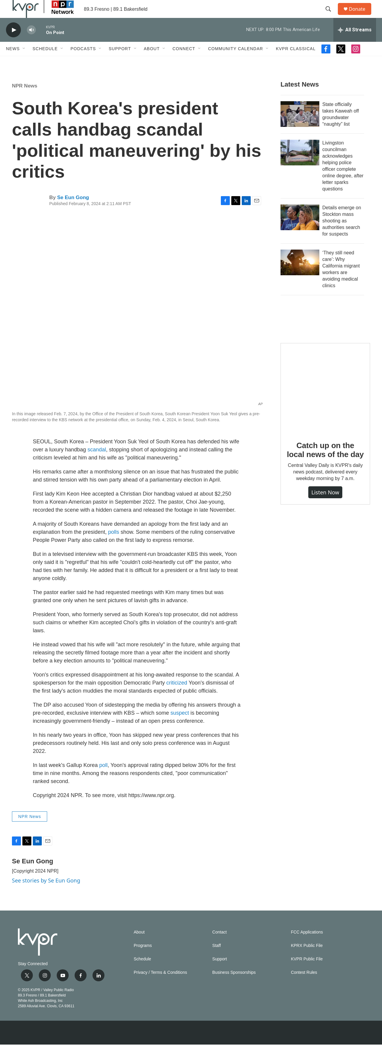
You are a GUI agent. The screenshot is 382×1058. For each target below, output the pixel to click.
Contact (219, 945)
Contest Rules (304, 986)
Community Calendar (235, 62)
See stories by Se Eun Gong (46, 893)
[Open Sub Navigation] (24, 62)
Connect (183, 62)
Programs (143, 959)
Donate (361, 16)
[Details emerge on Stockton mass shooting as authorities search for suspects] (300, 231)
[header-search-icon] (331, 16)
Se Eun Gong (73, 211)
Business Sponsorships (234, 986)
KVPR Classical (295, 62)
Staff (216, 959)
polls (113, 545)
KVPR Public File (307, 972)
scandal (96, 463)
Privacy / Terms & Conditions (160, 986)
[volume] (31, 43)
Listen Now (325, 505)
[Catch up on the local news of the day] (325, 401)
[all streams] (354, 43)
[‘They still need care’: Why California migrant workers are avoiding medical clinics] (300, 276)
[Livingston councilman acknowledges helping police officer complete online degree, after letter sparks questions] (300, 166)
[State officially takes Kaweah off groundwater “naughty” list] (300, 127)
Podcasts (83, 62)
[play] (13, 43)
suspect (179, 726)
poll (103, 779)
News (13, 62)
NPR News (24, 99)
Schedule (45, 62)
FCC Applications (307, 945)
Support (120, 62)
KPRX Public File (307, 959)
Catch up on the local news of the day (325, 463)
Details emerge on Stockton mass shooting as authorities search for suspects (341, 234)
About (152, 62)
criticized (176, 696)
